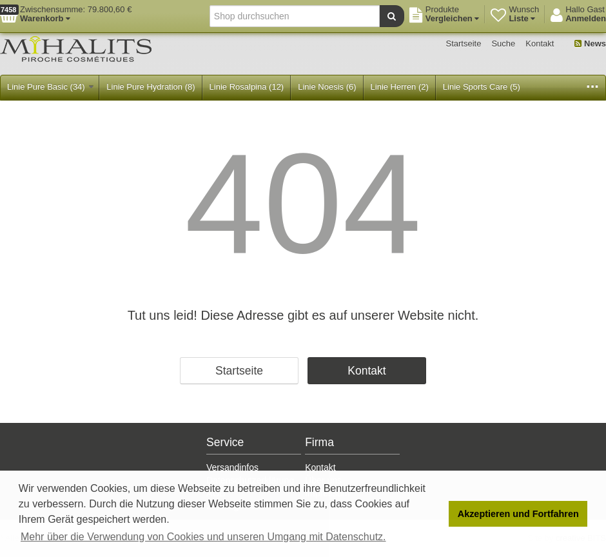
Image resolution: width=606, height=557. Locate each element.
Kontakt (539, 43)
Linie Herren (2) (400, 87)
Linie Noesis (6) (327, 87)
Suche (503, 43)
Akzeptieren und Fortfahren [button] (518, 514)
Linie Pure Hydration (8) (150, 87)
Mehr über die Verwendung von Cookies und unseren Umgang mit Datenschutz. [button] (203, 536)
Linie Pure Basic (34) (50, 87)
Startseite (464, 43)
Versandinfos (232, 467)
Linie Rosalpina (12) (247, 87)
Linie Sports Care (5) (481, 87)
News (590, 43)
